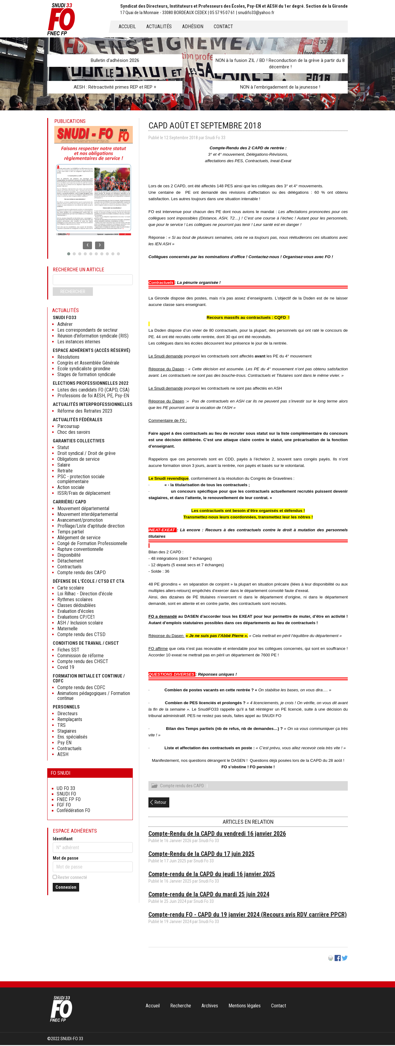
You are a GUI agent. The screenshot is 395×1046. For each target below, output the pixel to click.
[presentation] (87, 245)
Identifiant (63, 839)
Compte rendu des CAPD (182, 786)
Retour (160, 803)
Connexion (66, 887)
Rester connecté (72, 877)
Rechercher (72, 291)
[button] (68, 254)
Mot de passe (66, 858)
